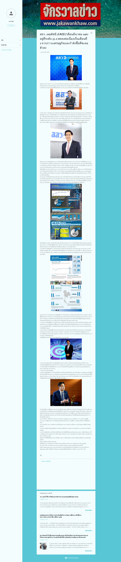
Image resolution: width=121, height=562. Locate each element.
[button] (91, 33)
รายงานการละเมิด (6, 50)
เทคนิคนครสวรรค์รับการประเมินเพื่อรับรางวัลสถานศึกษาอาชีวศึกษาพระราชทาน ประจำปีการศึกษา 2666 (60, 516)
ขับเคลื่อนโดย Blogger (71, 558)
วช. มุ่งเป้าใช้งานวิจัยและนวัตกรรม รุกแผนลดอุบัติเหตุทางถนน (59, 497)
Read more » (88, 510)
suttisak (11, 21)
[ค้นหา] (106, 4)
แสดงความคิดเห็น (46, 461)
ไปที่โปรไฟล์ (11, 25)
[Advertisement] (102, 53)
